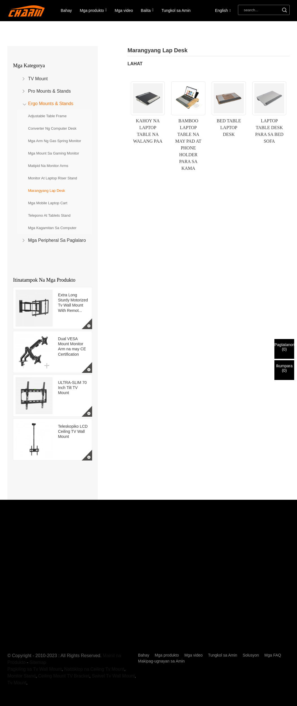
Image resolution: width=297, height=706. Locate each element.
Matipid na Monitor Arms (48, 166)
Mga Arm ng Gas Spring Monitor (54, 141)
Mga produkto (93, 10)
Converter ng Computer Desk (52, 128)
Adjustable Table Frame (47, 116)
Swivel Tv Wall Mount (113, 676)
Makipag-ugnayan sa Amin (161, 661)
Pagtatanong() (284, 346)
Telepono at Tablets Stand (49, 215)
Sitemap (38, 662)
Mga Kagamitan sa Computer (52, 228)
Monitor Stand (21, 676)
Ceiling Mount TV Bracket (63, 676)
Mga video (124, 10)
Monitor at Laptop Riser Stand (52, 178)
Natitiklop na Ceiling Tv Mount (94, 669)
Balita (147, 10)
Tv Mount (16, 682)
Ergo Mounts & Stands (50, 103)
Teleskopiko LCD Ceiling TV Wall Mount (73, 431)
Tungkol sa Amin (175, 10)
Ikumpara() (284, 368)
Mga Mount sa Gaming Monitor (53, 153)
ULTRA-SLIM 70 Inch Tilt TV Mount (72, 387)
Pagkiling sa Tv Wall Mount (34, 669)
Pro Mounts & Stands (49, 91)
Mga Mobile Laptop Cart (47, 203)
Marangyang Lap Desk (46, 190)
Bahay (66, 10)
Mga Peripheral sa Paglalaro (57, 240)
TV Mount (37, 78)
